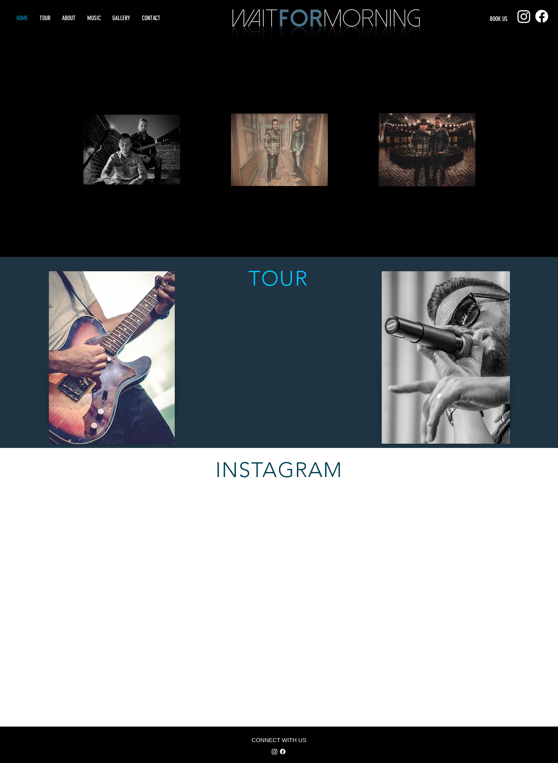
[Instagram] (523, 16)
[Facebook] (541, 16)
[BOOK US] (506, 19)
